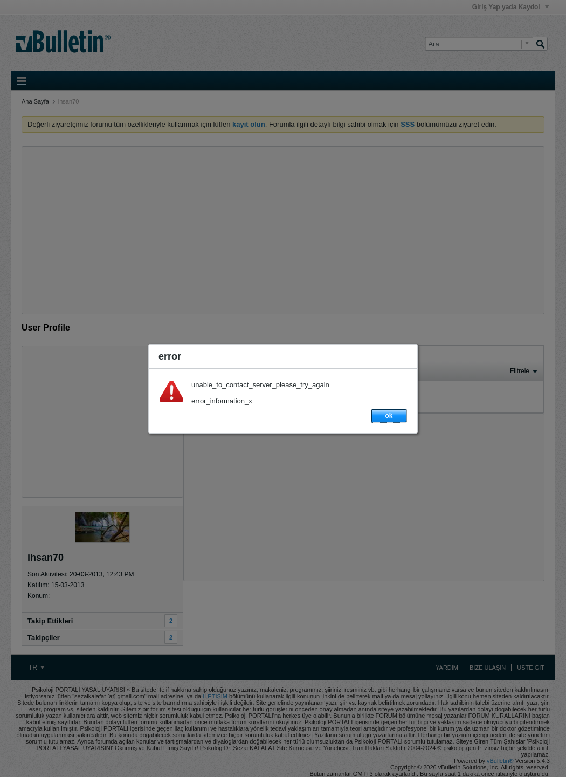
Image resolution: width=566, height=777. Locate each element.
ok (388, 416)
